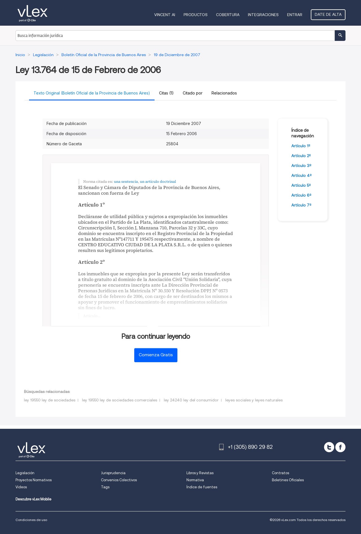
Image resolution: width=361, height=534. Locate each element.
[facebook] (340, 447)
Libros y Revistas (199, 473)
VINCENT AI (164, 14)
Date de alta (328, 14)
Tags (105, 487)
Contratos (280, 473)
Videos (21, 487)
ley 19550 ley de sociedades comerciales (119, 400)
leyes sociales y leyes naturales (254, 400)
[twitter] (329, 447)
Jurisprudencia (113, 473)
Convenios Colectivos (119, 480)
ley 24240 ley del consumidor (191, 400)
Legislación (25, 473)
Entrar (294, 14)
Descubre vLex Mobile (33, 499)
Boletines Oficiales (288, 480)
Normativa (195, 480)
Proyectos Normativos (34, 480)
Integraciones (263, 14)
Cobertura (227, 14)
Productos (196, 14)
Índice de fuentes (201, 487)
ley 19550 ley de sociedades (49, 400)
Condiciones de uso (31, 520)
